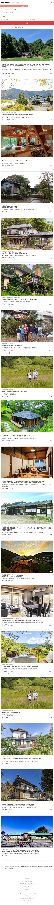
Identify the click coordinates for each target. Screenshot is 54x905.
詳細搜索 (32, 19)
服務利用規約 (27, 886)
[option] (27, 45)
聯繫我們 (27, 889)
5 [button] (51, 60)
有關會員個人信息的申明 (27, 884)
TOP (2, 6)
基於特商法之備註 (27, 881)
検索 (27, 23)
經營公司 (27, 878)
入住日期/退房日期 (8, 12)
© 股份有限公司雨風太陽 (27, 898)
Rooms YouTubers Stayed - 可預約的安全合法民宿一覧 (16, 6)
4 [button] (50, 60)
